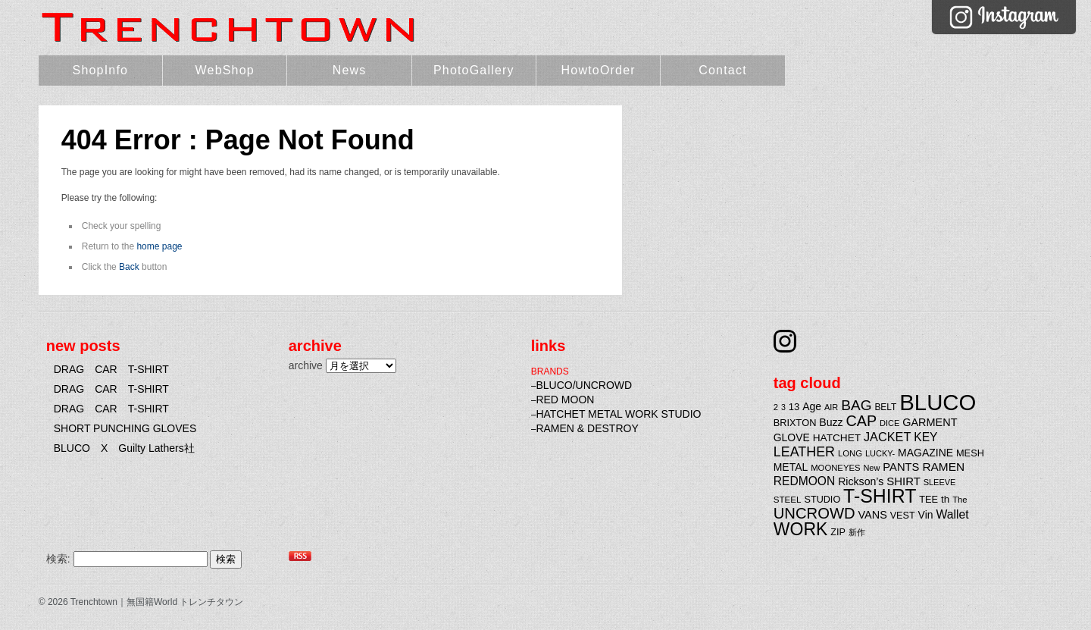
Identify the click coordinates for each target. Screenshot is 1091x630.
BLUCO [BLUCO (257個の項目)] (937, 402)
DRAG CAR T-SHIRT (111, 369)
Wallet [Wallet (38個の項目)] (952, 514)
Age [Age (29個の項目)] (811, 406)
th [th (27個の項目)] (945, 499)
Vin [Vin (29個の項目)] (925, 515)
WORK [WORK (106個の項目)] (801, 529)
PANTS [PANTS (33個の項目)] (901, 467)
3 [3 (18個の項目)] (783, 407)
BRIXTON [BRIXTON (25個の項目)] (795, 422)
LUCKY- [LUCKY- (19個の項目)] (880, 453)
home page (159, 246)
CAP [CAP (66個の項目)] (861, 420)
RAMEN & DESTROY (587, 428)
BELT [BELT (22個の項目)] (885, 407)
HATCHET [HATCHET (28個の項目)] (837, 438)
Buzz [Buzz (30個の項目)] (830, 422)
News (350, 70)
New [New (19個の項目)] (871, 467)
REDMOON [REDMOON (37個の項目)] (805, 481)
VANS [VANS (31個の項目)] (872, 515)
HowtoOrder (598, 70)
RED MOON (565, 399)
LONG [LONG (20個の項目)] (850, 453)
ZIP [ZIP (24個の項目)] (838, 532)
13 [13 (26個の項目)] (794, 406)
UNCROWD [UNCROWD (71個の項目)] (814, 513)
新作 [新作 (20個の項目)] (857, 532)
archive (306, 365)
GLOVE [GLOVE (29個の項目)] (792, 437)
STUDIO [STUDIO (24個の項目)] (823, 499)
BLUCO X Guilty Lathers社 (124, 448)
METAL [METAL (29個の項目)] (791, 467)
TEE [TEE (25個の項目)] (928, 499)
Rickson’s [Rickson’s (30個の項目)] (860, 481)
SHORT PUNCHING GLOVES (125, 428)
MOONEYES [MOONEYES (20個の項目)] (835, 467)
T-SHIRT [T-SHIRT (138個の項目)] (879, 495)
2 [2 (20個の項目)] (776, 407)
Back (129, 267)
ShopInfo (101, 70)
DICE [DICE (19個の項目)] (889, 423)
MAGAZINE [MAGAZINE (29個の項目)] (925, 453)
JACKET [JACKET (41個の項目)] (887, 437)
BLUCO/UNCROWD (584, 385)
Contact (723, 70)
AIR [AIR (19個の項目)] (831, 407)
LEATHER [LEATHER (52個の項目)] (804, 451)
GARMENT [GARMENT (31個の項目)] (929, 422)
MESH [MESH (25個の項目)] (970, 453)
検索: (58, 559)
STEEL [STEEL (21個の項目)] (788, 499)
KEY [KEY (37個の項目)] (925, 437)
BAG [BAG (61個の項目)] (856, 405)
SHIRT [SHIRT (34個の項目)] (903, 481)
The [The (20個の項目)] (960, 499)
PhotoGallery (473, 70)
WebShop (225, 70)
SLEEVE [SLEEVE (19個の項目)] (940, 482)
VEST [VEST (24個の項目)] (902, 515)
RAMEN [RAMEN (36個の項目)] (943, 466)
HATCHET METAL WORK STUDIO (618, 414)
